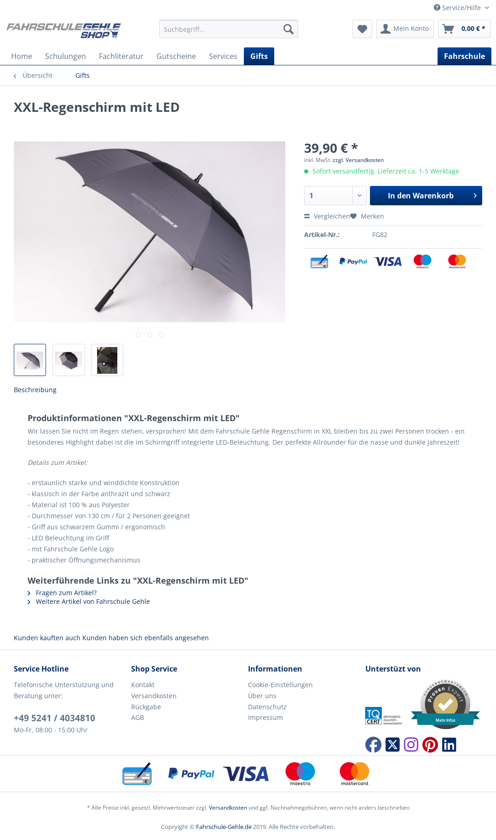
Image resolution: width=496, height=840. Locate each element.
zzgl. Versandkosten (358, 160)
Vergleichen (327, 216)
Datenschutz (267, 706)
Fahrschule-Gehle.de (224, 827)
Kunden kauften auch (47, 637)
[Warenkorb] (464, 29)
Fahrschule (464, 56)
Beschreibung (35, 389)
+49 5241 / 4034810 (54, 718)
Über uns (262, 695)
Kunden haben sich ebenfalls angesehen (145, 637)
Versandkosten (154, 695)
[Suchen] (288, 29)
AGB (137, 717)
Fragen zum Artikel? (62, 592)
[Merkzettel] (362, 29)
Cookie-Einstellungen (280, 684)
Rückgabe (146, 706)
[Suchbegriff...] (228, 29)
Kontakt (143, 684)
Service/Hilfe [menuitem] (458, 7)
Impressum (265, 717)
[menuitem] (228, 33)
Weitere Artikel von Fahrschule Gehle (89, 601)
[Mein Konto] (405, 29)
